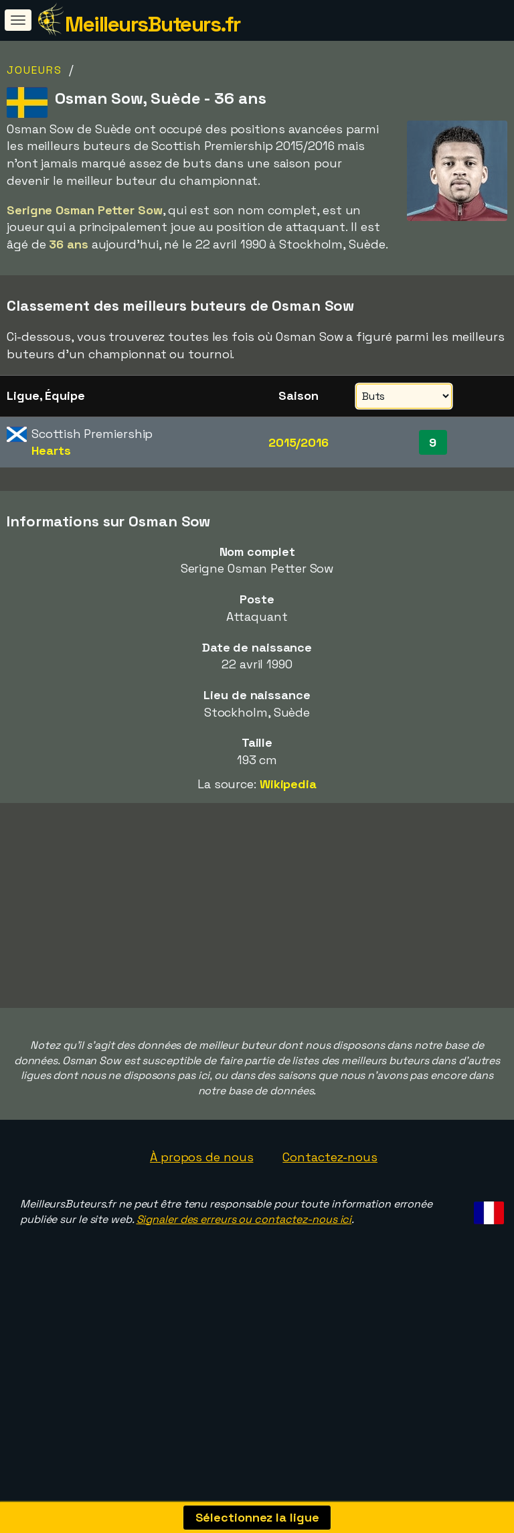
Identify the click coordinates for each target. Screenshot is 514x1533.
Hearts (50, 450)
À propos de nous (201, 1213)
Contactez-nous (329, 1213)
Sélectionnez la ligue (257, 1517)
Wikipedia (288, 784)
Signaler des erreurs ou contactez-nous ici (244, 1275)
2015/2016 (298, 442)
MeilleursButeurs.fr (152, 24)
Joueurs (34, 70)
